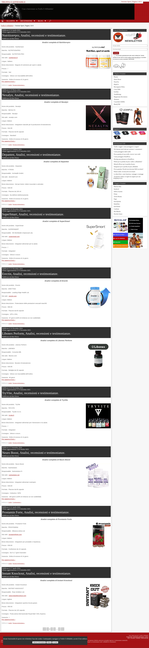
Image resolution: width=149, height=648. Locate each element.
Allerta (10, 21)
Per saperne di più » (8, 81)
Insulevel (116, 189)
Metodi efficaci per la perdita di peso (124, 164)
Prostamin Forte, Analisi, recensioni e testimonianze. (35, 512)
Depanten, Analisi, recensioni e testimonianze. (31, 154)
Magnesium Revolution (120, 97)
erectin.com (13, 296)
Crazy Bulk (117, 89)
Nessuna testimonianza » (19, 85)
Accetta (55, 642)
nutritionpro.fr (13, 57)
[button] (17, 21)
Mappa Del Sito (144, 637)
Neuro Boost (117, 79)
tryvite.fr (11, 415)
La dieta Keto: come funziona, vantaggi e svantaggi (128, 174)
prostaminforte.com (15, 534)
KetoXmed (117, 206)
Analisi (10, 85)
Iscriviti (116, 53)
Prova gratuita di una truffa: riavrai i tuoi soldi (127, 154)
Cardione (116, 209)
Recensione (26, 21)
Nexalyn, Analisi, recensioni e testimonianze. (31, 95)
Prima (115, 194)
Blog (40, 21)
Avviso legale (129, 636)
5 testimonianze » (17, 502)
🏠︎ (2, 21)
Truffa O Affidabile (13, 2)
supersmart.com (14, 236)
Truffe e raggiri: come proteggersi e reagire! (126, 147)
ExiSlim (116, 92)
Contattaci (138, 637)
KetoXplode (117, 201)
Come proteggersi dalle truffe (122, 151)
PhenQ (116, 77)
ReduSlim (117, 204)
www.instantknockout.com (17, 596)
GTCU (146, 636)
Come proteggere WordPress (122, 156)
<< (44, 629)
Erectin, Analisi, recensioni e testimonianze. (30, 274)
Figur (115, 199)
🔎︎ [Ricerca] (50, 21)
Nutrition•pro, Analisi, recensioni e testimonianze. (34, 35)
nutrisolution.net (14, 475)
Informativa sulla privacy (138, 636)
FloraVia (116, 82)
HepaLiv (116, 84)
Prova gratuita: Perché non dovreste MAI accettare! (128, 169)
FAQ (128, 637)
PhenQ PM (117, 104)
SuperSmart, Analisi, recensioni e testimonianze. (33, 214)
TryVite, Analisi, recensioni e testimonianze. (30, 393)
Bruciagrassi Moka (119, 87)
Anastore (116, 99)
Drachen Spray (118, 214)
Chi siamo (132, 637)
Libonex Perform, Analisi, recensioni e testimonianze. (36, 333)
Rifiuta (49, 642)
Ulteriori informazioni (39, 642)
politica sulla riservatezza (134, 57)
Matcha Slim (117, 186)
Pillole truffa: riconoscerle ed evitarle (124, 171)
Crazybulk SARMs (119, 102)
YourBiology (117, 94)
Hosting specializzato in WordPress (124, 159)
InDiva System (118, 191)
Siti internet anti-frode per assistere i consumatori (128, 149)
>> (62, 629)
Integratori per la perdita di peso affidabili (126, 166)
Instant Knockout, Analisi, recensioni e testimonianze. (36, 573)
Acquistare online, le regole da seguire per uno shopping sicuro (127, 177)
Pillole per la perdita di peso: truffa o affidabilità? (128, 161)
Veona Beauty (118, 196)
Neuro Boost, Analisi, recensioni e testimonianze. (33, 452)
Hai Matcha (117, 211)
